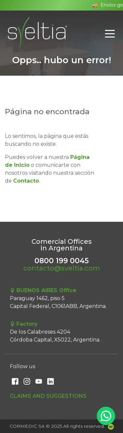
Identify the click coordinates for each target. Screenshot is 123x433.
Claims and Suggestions (48, 396)
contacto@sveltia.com (61, 268)
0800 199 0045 (61, 260)
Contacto (26, 181)
